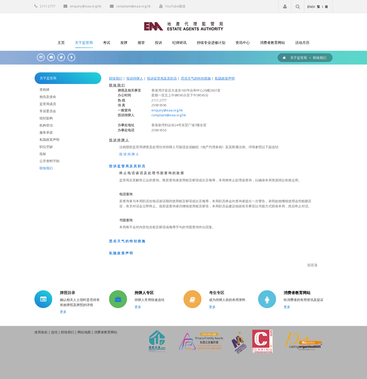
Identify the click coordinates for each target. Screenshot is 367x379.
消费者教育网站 (297, 292)
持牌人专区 (144, 292)
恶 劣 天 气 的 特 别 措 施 (127, 241)
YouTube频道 (175, 6)
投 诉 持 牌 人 (129, 154)
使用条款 (41, 332)
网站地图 (84, 332)
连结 (54, 332)
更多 (63, 311)
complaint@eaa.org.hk (133, 6)
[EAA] (183, 25)
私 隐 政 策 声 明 (121, 253)
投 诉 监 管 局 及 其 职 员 (127, 166)
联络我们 (319, 57)
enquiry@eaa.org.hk (85, 6)
